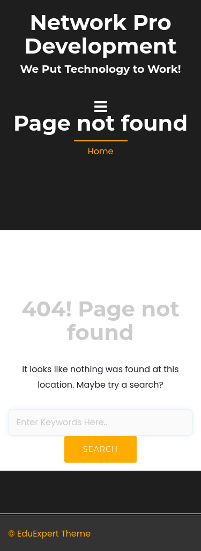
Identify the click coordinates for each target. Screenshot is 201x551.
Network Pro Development (100, 34)
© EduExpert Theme (49, 533)
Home (101, 151)
